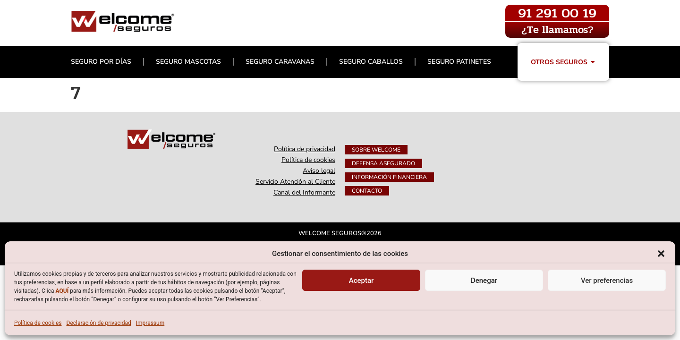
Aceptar (361, 280)
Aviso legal (319, 170)
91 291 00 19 (557, 13)
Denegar (484, 280)
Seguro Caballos (371, 61)
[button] (661, 253)
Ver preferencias (607, 280)
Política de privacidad (304, 148)
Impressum (150, 323)
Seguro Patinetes (459, 61)
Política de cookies (38, 323)
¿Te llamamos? (557, 30)
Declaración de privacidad (99, 323)
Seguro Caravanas (280, 61)
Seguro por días (101, 61)
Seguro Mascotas (188, 61)
